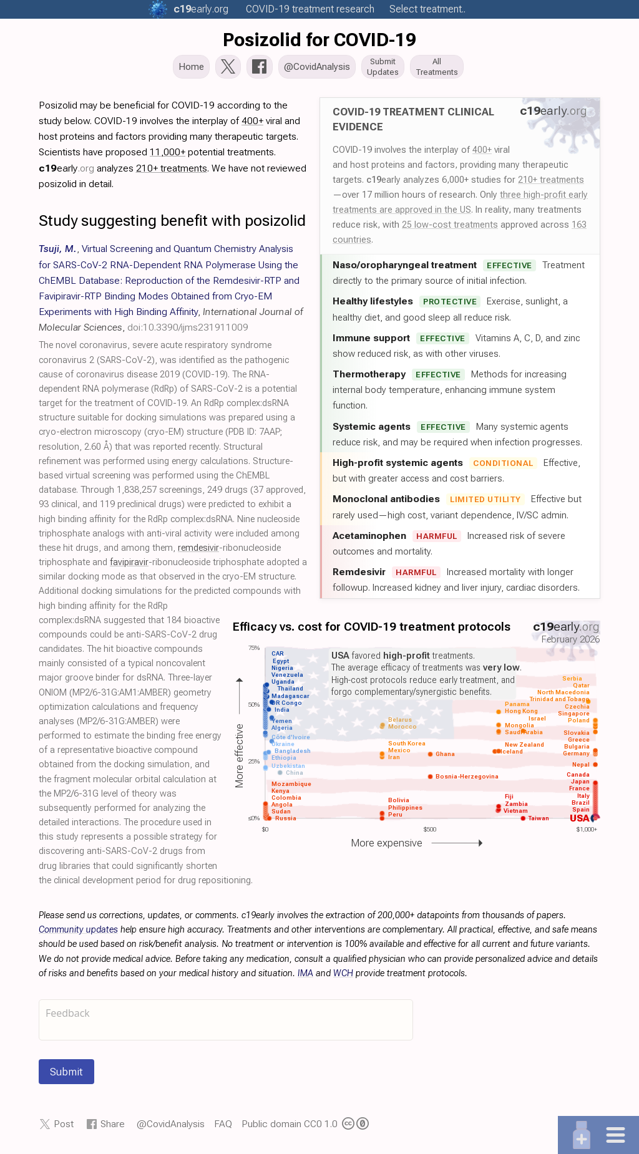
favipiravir (129, 566)
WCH (343, 977)
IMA (305, 977)
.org (200, 9)
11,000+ (167, 156)
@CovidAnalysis (171, 1127)
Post (64, 1127)
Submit (66, 1075)
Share (112, 1127)
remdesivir (198, 551)
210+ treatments (551, 183)
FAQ (223, 1127)
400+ (482, 153)
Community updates (78, 933)
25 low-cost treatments (450, 228)
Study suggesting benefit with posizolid (172, 224)
